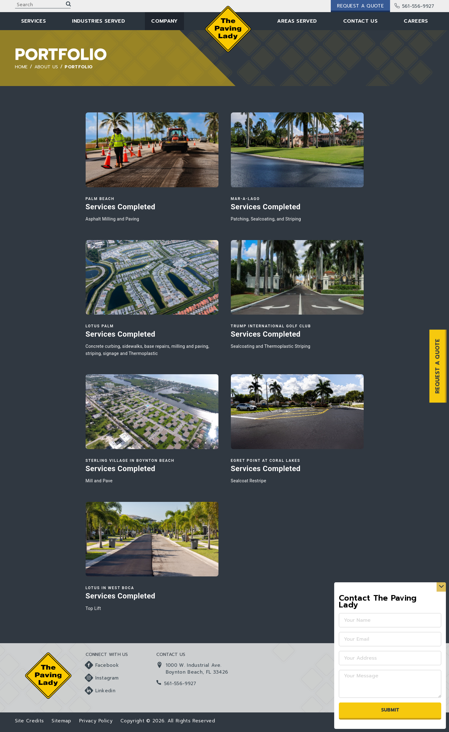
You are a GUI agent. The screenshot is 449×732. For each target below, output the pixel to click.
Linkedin (101, 691)
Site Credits (29, 720)
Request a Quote (360, 5)
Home (21, 67)
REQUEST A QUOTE (437, 366)
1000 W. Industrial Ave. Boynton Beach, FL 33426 (192, 668)
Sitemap (61, 720)
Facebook (102, 666)
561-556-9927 (414, 6)
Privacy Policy (96, 720)
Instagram (102, 678)
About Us (46, 67)
